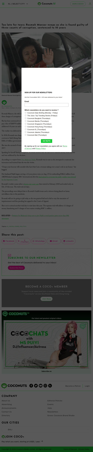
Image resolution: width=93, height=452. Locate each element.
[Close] (71, 68)
